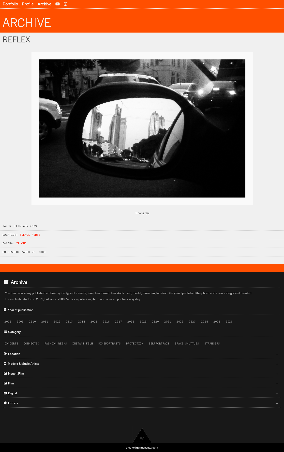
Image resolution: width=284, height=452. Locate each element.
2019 (143, 321)
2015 (93, 321)
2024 (204, 321)
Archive (44, 4)
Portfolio (10, 4)
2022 (180, 321)
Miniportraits (109, 343)
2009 (20, 321)
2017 (118, 321)
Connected (31, 343)
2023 (192, 321)
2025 (216, 321)
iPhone (21, 243)
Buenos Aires (30, 234)
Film (141, 383)
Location (141, 354)
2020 (155, 321)
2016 (106, 321)
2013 (69, 321)
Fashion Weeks (56, 343)
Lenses (141, 403)
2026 (229, 321)
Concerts (11, 343)
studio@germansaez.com (142, 447)
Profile (28, 4)
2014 (81, 321)
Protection (134, 343)
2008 (7, 321)
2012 (57, 321)
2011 (44, 321)
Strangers (212, 343)
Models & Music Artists (141, 363)
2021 (167, 321)
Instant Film (82, 343)
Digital (141, 393)
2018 (130, 321)
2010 (32, 321)
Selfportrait (159, 343)
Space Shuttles (187, 343)
